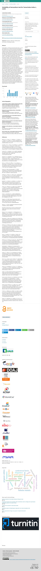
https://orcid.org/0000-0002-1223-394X (7, 27)
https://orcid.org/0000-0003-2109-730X (7, 31)
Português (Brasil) (5, 325)
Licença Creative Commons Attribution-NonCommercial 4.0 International (22, 559)
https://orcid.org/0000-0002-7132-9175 (7, 16)
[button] (5, 330)
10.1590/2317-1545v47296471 (30, 107)
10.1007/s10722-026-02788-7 (30, 145)
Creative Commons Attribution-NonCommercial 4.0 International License (31, 53)
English (3, 323)
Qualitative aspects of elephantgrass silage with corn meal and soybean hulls (16, 508)
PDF (27, 13)
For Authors (4, 341)
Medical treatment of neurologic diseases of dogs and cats (12, 499)
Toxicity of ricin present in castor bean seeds (10, 505)
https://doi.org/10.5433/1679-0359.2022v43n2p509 (13, 38)
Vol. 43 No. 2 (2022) (12, 4)
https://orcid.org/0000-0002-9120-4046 (7, 23)
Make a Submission (6, 317)
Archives (6, 4)
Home (3, 4)
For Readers (4, 339)
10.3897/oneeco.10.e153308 (30, 117)
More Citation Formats (29, 31)
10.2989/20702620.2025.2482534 (31, 130)
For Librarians (4, 342)
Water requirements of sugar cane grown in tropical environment (14, 510)
